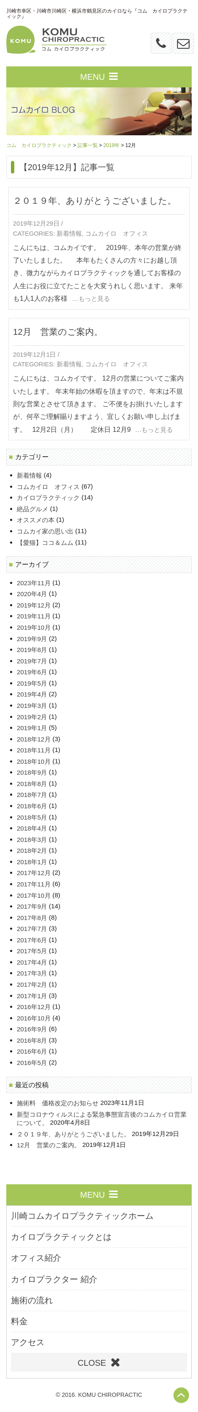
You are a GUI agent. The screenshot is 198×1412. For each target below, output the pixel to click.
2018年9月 (32, 772)
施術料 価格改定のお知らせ (58, 1103)
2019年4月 (32, 694)
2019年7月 (32, 661)
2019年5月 (32, 683)
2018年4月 (32, 828)
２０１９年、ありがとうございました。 (94, 200)
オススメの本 (36, 520)
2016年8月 (32, 1040)
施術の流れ (32, 1300)
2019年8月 (32, 650)
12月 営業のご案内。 (58, 332)
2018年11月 (34, 750)
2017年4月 (32, 962)
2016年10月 (34, 1018)
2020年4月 (32, 594)
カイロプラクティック (48, 498)
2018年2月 (32, 851)
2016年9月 (32, 1029)
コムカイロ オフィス (116, 233)
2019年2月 (32, 716)
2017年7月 (32, 929)
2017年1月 (32, 995)
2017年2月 (32, 984)
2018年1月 (32, 861)
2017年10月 (34, 895)
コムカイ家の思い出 (45, 531)
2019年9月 (32, 638)
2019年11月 (34, 616)
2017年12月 (34, 873)
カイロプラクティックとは (61, 1236)
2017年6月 (32, 940)
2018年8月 (32, 783)
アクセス (27, 1342)
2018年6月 (32, 806)
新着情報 (69, 233)
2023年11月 (34, 582)
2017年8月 (32, 917)
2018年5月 (32, 817)
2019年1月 (32, 727)
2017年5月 (32, 951)
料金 (19, 1321)
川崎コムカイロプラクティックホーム (82, 1215)
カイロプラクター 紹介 (54, 1279)
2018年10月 (34, 761)
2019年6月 (32, 672)
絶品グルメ (32, 509)
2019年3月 (32, 705)
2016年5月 (32, 1062)
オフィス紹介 (36, 1257)
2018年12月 (34, 739)
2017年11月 (34, 884)
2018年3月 (32, 839)
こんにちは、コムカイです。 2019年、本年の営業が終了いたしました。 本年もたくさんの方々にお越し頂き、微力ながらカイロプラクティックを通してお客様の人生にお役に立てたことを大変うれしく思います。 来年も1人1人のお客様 (98, 273)
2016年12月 (34, 1007)
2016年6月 (32, 1051)
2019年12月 (34, 605)
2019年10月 (34, 627)
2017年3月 (32, 973)
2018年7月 (32, 795)
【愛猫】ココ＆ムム (45, 542)
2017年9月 (32, 906)
